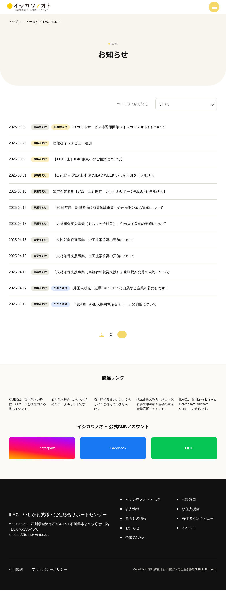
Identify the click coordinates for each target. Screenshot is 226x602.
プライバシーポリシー (49, 581)
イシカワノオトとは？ (143, 511)
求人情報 (133, 521)
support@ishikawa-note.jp (31, 546)
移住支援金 (191, 521)
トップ (13, 21)
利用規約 (16, 581)
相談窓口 (189, 511)
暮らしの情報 (136, 530)
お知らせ (133, 540)
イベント (189, 540)
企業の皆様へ (136, 549)
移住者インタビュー (198, 530)
